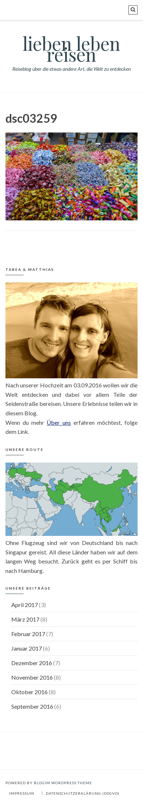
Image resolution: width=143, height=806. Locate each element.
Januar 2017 (26, 648)
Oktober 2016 (29, 691)
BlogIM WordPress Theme (63, 783)
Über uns (59, 422)
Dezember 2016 (31, 662)
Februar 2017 (28, 633)
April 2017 (24, 604)
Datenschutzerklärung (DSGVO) (82, 793)
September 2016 (32, 706)
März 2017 (25, 619)
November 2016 (32, 677)
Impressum (21, 793)
